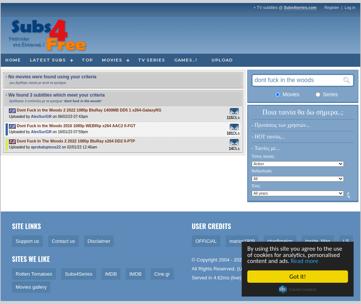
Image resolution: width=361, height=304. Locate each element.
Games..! (185, 60)
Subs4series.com (300, 7)
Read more (306, 261)
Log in (350, 7)
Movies (112, 60)
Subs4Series (78, 274)
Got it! (298, 277)
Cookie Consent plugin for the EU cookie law (298, 289)
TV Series (151, 60)
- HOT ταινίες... (268, 137)
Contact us (63, 241)
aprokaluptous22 (46, 147)
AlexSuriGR (41, 117)
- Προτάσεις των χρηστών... (281, 125)
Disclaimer (99, 241)
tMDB (135, 274)
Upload (222, 60)
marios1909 (242, 241)
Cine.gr (162, 274)
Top (87, 60)
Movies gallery (31, 287)
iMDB (111, 274)
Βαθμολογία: (262, 171)
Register (331, 7)
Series (327, 94)
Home (13, 60)
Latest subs (48, 60)
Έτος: (256, 186)
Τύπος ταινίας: (263, 156)
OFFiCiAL (206, 241)
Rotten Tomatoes (34, 274)
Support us (27, 241)
